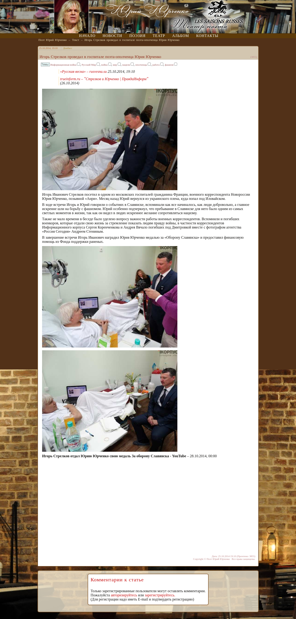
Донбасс (67, 48)
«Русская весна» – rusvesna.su (83, 71)
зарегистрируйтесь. (160, 595)
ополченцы (141, 64)
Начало (87, 36)
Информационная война (63, 64)
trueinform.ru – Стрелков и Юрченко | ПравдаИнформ (104, 79)
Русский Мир (89, 64)
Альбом (180, 36)
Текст (75, 40)
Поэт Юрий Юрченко (52, 40)
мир (115, 64)
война (104, 64)
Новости (112, 36)
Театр (159, 36)
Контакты (207, 36)
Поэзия (137, 36)
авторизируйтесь (124, 595)
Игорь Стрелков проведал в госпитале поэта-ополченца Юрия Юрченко (131, 40)
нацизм (126, 64)
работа (156, 64)
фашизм (169, 64)
